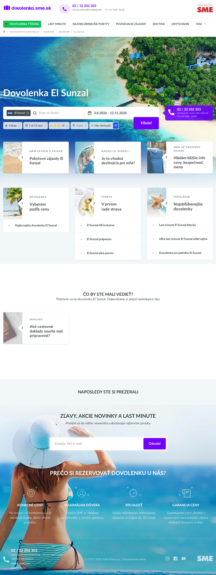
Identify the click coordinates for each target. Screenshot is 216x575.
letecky (177, 220)
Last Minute (57, 24)
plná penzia (99, 247)
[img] (205, 10)
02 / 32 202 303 (90, 6)
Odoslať (155, 439)
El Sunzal (35, 221)
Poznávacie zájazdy (131, 24)
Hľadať (146, 113)
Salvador (48, 32)
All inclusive (100, 220)
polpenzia (98, 234)
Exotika (159, 24)
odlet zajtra (183, 234)
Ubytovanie (180, 24)
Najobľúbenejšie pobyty (91, 24)
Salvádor (64, 32)
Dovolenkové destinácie (24, 32)
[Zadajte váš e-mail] (96, 439)
